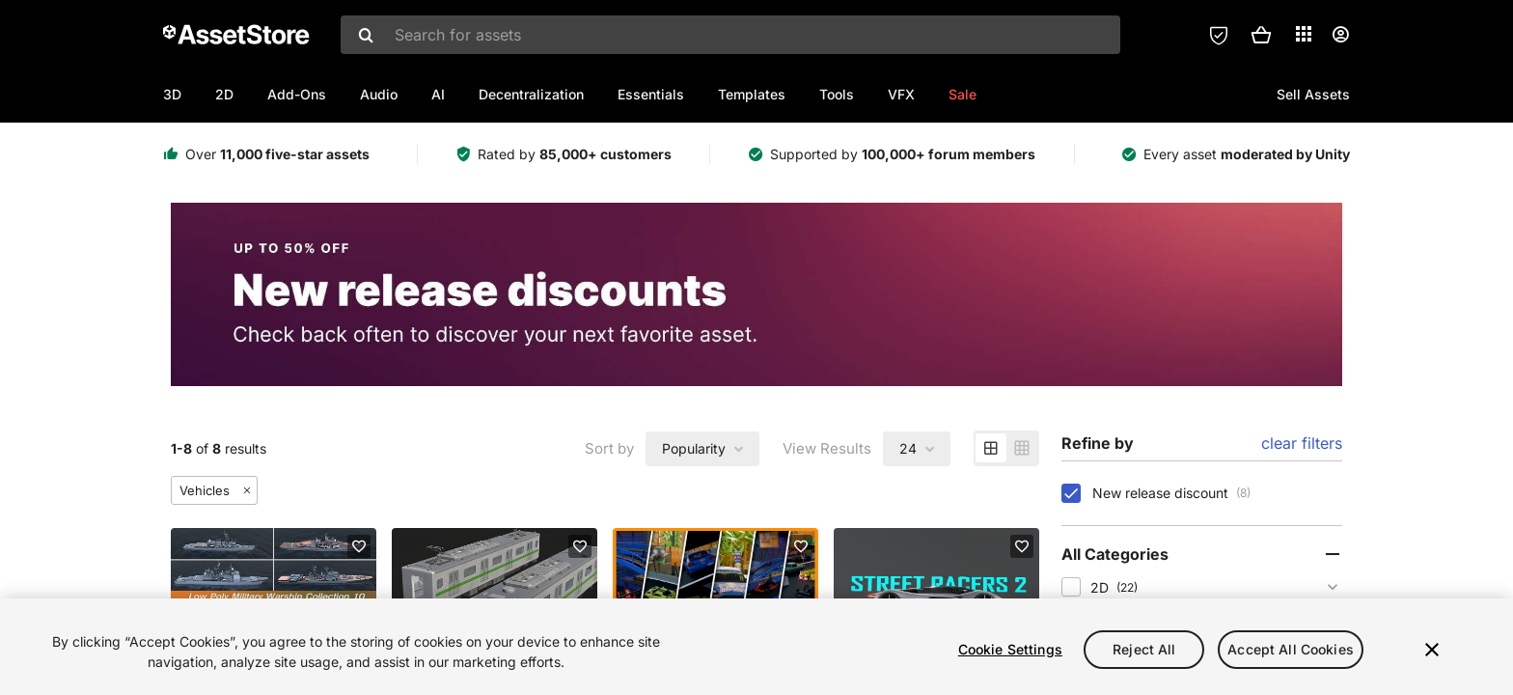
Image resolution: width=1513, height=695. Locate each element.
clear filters (1301, 443)
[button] (1261, 34)
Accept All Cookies (1290, 649)
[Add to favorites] (359, 546)
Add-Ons (296, 94)
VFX (901, 94)
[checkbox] (1071, 493)
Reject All (1144, 649)
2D (224, 94)
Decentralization (531, 94)
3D (172, 94)
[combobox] (730, 34)
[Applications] (1303, 33)
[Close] (1432, 649)
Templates (751, 94)
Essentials (651, 94)
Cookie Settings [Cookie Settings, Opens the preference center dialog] (1010, 649)
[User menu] (1340, 34)
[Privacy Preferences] (1218, 34)
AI (438, 94)
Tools (836, 94)
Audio (379, 94)
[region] (756, 646)
